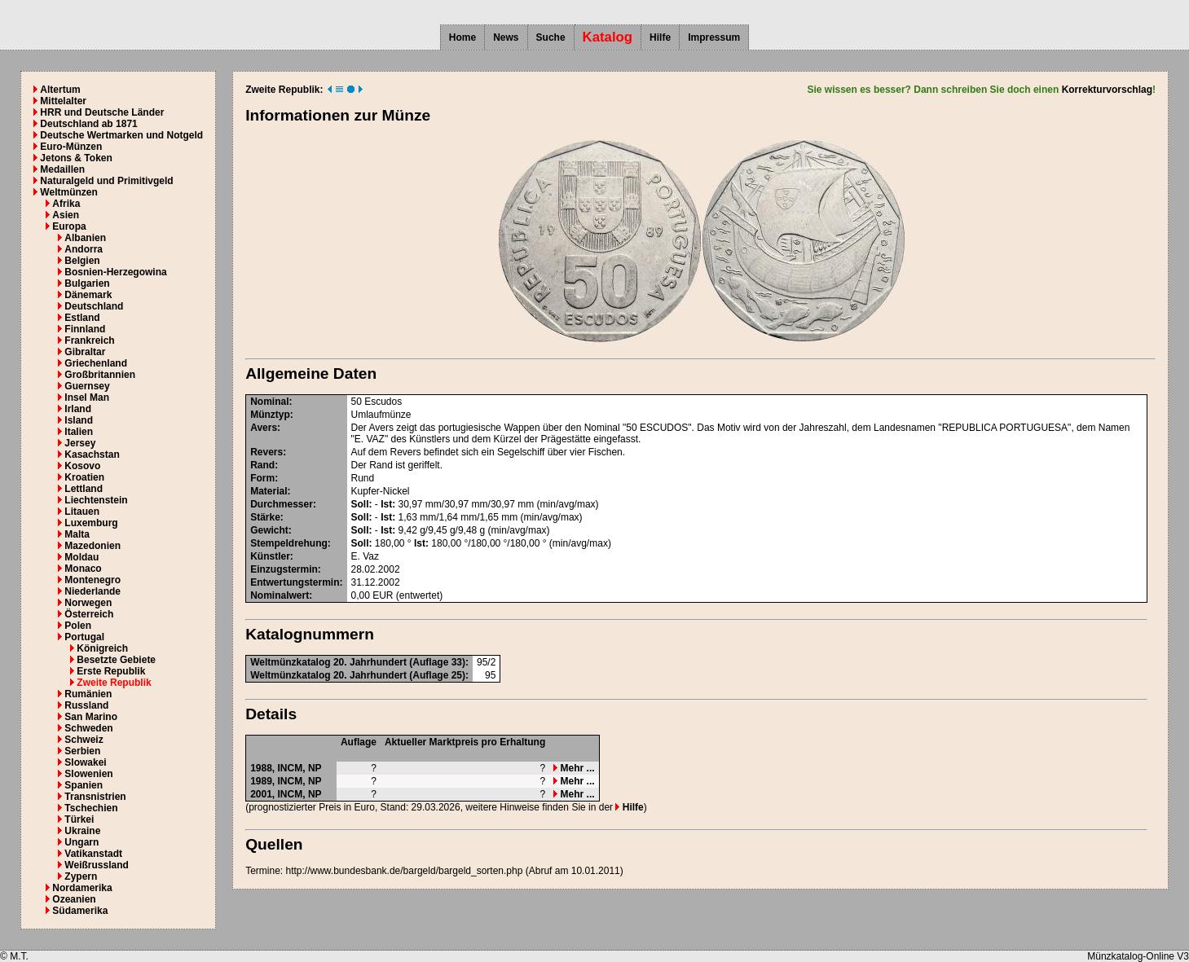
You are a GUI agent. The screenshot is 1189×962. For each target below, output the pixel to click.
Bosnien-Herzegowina (115, 272)
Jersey (79, 443)
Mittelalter (63, 101)
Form (262, 478)
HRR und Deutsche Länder (102, 112)
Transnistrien (95, 796)
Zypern (80, 876)
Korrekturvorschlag (1107, 89)
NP (315, 768)
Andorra (83, 249)
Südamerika (80, 910)
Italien (78, 431)
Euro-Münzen (71, 146)
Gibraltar (84, 352)
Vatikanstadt (93, 853)
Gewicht (269, 530)
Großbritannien (99, 374)
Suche (551, 37)
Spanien (83, 785)
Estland (81, 317)
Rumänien (88, 694)
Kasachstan (91, 454)
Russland (86, 705)
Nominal (269, 401)
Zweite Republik (114, 682)
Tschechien (90, 808)
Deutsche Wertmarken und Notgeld (121, 135)
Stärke (265, 517)
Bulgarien (86, 283)
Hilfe (660, 37)
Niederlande (92, 591)
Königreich (102, 648)
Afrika (66, 203)
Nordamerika (82, 888)
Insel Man (86, 397)
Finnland (84, 329)
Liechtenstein (95, 500)
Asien (65, 215)
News (505, 37)
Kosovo (82, 466)
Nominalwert (279, 595)
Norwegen (88, 602)
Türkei (79, 819)
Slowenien (88, 774)
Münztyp (270, 414)
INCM (290, 768)
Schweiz (83, 739)
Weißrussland (96, 865)
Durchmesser (281, 504)
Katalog (608, 37)
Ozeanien (73, 899)
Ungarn (81, 842)
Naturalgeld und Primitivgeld (106, 181)
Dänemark (88, 295)
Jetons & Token (76, 158)
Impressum (714, 37)
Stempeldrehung (289, 543)
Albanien (85, 238)
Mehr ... (573, 768)
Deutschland (93, 306)
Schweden (88, 728)
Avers (263, 427)
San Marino (90, 717)
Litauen (81, 511)
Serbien (82, 751)
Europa (69, 226)
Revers (266, 452)
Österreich (88, 614)
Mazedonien (92, 545)
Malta (77, 534)
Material (268, 491)
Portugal (84, 637)
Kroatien (84, 477)
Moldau (81, 557)
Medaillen (62, 169)
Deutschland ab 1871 (88, 124)
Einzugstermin (284, 569)
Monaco (82, 568)
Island (78, 420)
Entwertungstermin (294, 582)
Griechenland (95, 363)
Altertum (60, 89)
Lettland (83, 488)
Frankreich (89, 340)
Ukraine (82, 831)
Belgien (81, 260)
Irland (77, 409)
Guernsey (86, 386)
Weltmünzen (68, 192)
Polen (77, 625)
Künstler (270, 556)
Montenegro (92, 580)
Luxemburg (90, 523)
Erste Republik (111, 671)
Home (462, 37)
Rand (262, 465)
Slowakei (85, 762)
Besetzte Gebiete (116, 659)
